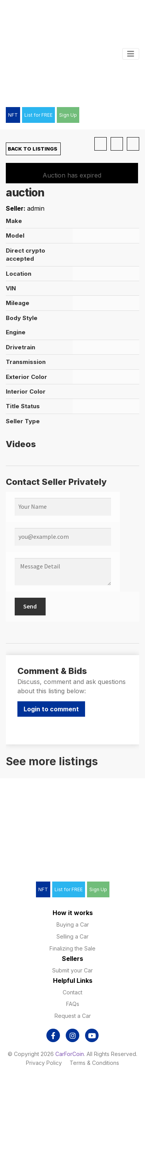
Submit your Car (72, 970)
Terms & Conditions (94, 1062)
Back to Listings (31, 149)
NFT (13, 115)
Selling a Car (72, 936)
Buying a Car (72, 924)
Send (30, 606)
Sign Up (68, 115)
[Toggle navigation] (130, 54)
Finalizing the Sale (72, 948)
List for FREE (38, 115)
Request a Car (73, 1015)
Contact (72, 992)
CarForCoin (69, 1054)
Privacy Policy (44, 1062)
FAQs (72, 1004)
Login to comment (51, 709)
